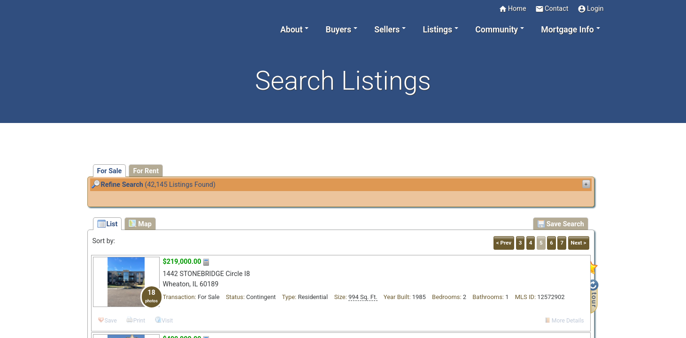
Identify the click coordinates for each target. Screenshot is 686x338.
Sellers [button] (387, 29)
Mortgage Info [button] (567, 29)
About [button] (291, 29)
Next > (578, 242)
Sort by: (104, 241)
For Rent (146, 171)
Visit (167, 320)
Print (139, 320)
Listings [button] (438, 29)
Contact (551, 9)
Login (591, 9)
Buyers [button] (338, 29)
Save (111, 320)
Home (512, 9)
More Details (568, 320)
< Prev (503, 242)
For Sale (109, 171)
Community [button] (496, 29)
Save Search (560, 224)
